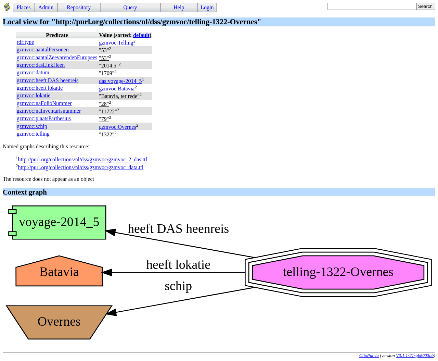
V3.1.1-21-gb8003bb (415, 355)
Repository (79, 7)
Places (24, 7)
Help (178, 7)
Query (130, 7)
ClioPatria (369, 355)
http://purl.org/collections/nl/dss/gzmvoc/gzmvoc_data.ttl (80, 167)
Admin (45, 7)
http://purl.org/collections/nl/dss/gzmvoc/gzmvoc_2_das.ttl (82, 160)
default (141, 35)
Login (207, 7)
